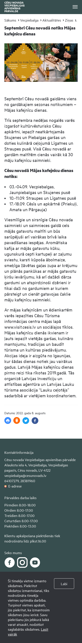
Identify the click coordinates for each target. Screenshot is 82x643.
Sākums (10, 20)
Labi (64, 583)
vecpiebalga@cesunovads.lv (25, 475)
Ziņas (69, 20)
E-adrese (13, 486)
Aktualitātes (51, 20)
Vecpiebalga (29, 20)
